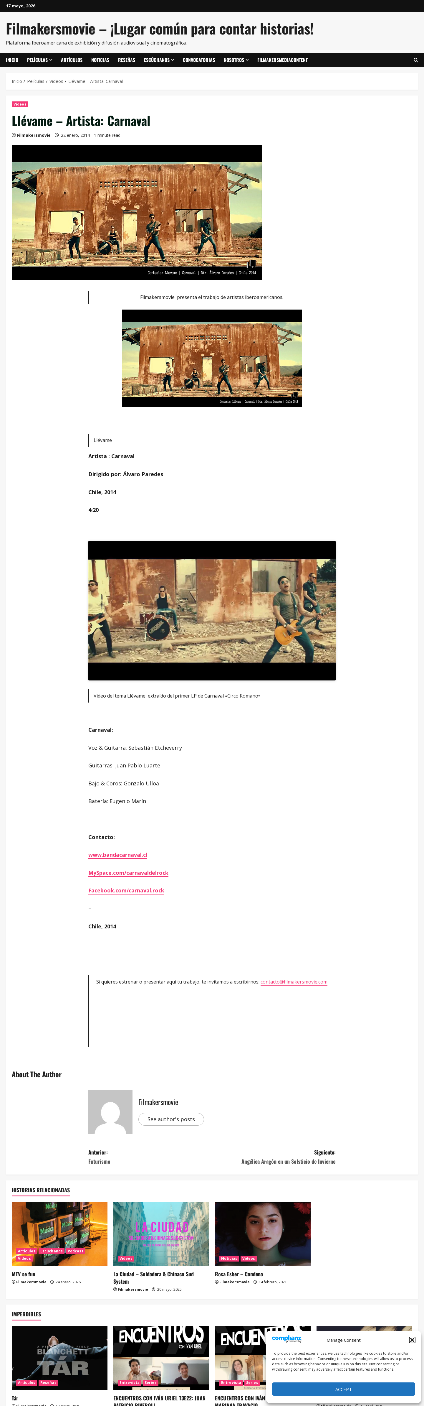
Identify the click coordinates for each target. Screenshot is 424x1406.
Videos (20, 104)
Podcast (75, 1251)
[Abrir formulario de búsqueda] (416, 60)
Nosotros (234, 59)
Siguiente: (274, 1157)
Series (151, 1382)
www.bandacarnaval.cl (117, 854)
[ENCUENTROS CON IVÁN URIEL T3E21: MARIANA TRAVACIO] (263, 1358)
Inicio (12, 59)
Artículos (71, 59)
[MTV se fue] (59, 1234)
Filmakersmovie (34, 135)
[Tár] (59, 1358)
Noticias (100, 59)
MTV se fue (23, 1274)
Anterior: (150, 1157)
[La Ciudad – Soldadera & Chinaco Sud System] (161, 1234)
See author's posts (171, 1119)
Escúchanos (157, 59)
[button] (412, 1340)
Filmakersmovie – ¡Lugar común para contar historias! (160, 28)
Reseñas (126, 59)
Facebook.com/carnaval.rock (126, 890)
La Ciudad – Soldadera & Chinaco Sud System (153, 1277)
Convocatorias (199, 59)
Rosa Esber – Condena (239, 1274)
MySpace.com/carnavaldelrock (128, 872)
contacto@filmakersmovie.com (294, 982)
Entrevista (130, 1382)
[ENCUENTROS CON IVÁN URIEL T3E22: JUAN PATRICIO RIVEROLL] (161, 1358)
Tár (15, 1398)
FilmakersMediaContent (282, 59)
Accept (343, 1389)
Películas (37, 59)
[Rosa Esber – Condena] (263, 1234)
